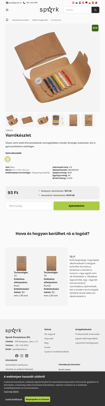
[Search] (95, 10)
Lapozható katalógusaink (86, 343)
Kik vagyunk (49, 334)
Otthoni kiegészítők (40, 20)
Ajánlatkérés (76, 206)
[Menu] (7, 10)
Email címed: (65, 369)
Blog (46, 343)
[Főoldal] (21, 331)
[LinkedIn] (27, 355)
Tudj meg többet (11, 391)
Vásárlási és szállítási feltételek (19, 369)
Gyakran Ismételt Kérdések (56, 351)
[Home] (7, 20)
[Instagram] (22, 355)
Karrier (47, 347)
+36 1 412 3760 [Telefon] (21, 345)
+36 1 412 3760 (32, 3)
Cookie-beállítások (13, 399)
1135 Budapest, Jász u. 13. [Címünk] (26, 341)
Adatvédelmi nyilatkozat (16, 365)
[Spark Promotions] (49, 10)
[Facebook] (17, 355)
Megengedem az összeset (37, 399)
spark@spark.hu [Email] (19, 349)
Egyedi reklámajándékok (86, 338)
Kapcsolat (48, 338)
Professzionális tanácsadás (87, 334)
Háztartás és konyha (20, 20)
